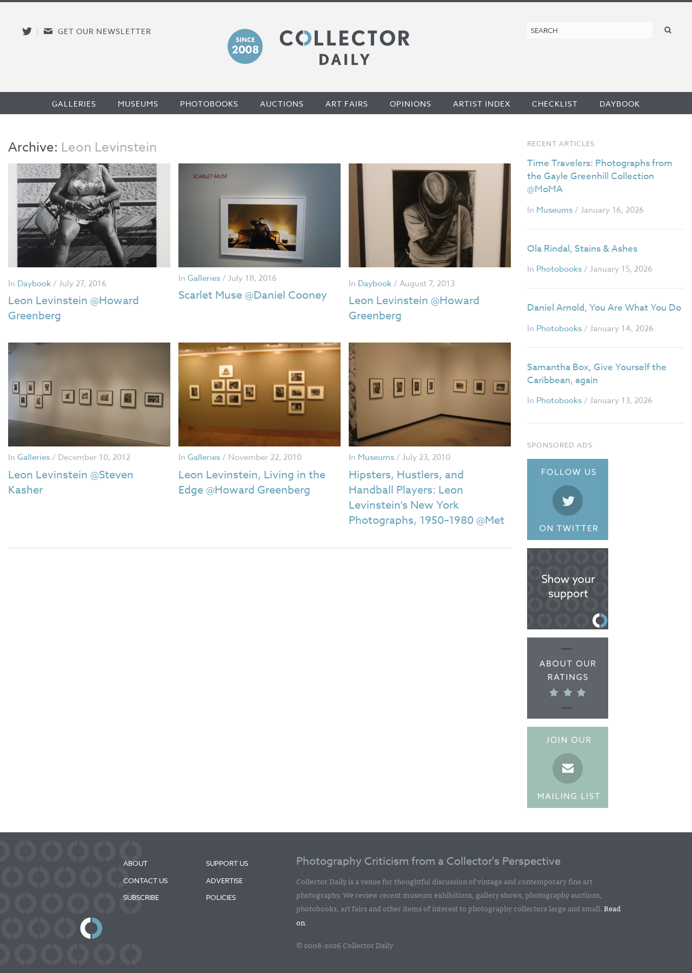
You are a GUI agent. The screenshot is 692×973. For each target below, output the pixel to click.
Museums (138, 103)
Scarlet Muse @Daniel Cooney (252, 295)
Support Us (227, 863)
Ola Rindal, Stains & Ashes (582, 248)
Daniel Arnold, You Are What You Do (604, 307)
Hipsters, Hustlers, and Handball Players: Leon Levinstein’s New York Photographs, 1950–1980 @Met (426, 497)
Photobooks (209, 103)
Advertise (224, 880)
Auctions (282, 103)
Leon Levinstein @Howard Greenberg (73, 308)
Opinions (410, 103)
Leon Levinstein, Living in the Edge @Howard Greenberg (251, 482)
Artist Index (481, 103)
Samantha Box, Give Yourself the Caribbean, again (597, 373)
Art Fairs (346, 103)
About (135, 863)
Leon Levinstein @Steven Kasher (71, 482)
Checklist (555, 103)
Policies (221, 897)
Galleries (74, 103)
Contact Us (145, 880)
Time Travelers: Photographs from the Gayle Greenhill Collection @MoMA (600, 176)
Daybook (620, 103)
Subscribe (141, 897)
